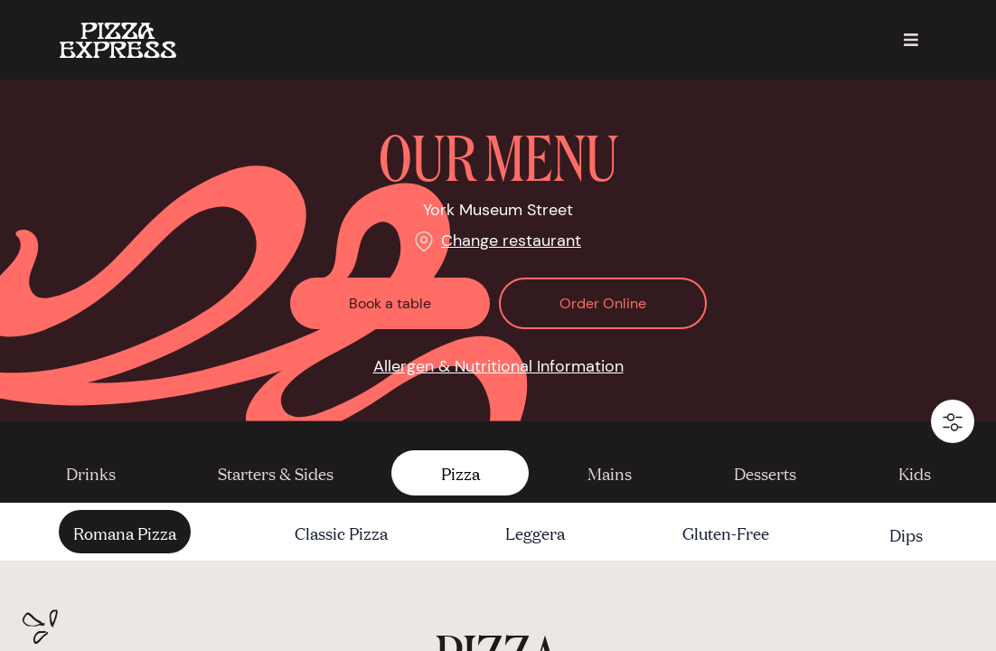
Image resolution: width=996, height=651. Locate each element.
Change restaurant (511, 240)
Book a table (390, 303)
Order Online (602, 303)
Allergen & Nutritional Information (498, 366)
